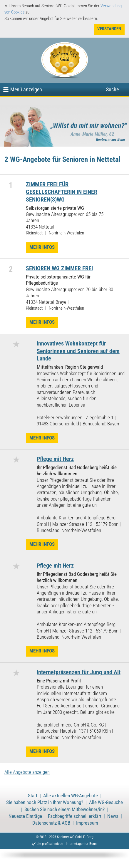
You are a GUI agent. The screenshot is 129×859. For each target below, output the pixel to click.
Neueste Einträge (25, 816)
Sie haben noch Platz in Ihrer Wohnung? (44, 802)
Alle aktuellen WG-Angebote (70, 795)
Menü (26, 89)
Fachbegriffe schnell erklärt (74, 816)
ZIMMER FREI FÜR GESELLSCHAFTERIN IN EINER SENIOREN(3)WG (61, 192)
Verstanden (109, 28)
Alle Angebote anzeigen (27, 772)
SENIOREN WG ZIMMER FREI (59, 268)
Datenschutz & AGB (51, 823)
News (112, 816)
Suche (112, 89)
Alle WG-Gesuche (106, 802)
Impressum (87, 823)
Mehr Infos (42, 247)
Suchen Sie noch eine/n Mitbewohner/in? (64, 809)
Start (32, 795)
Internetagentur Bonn (81, 844)
